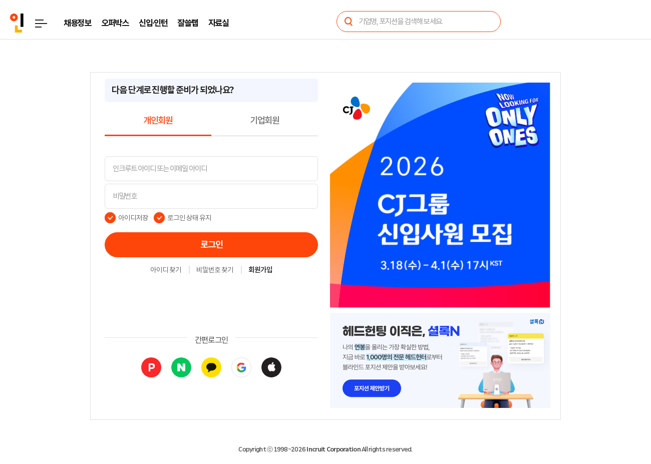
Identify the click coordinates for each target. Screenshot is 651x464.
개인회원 (158, 121)
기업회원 (264, 121)
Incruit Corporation (333, 449)
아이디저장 (133, 217)
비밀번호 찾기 (214, 270)
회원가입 (260, 270)
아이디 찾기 (165, 270)
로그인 (211, 245)
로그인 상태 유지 (189, 217)
